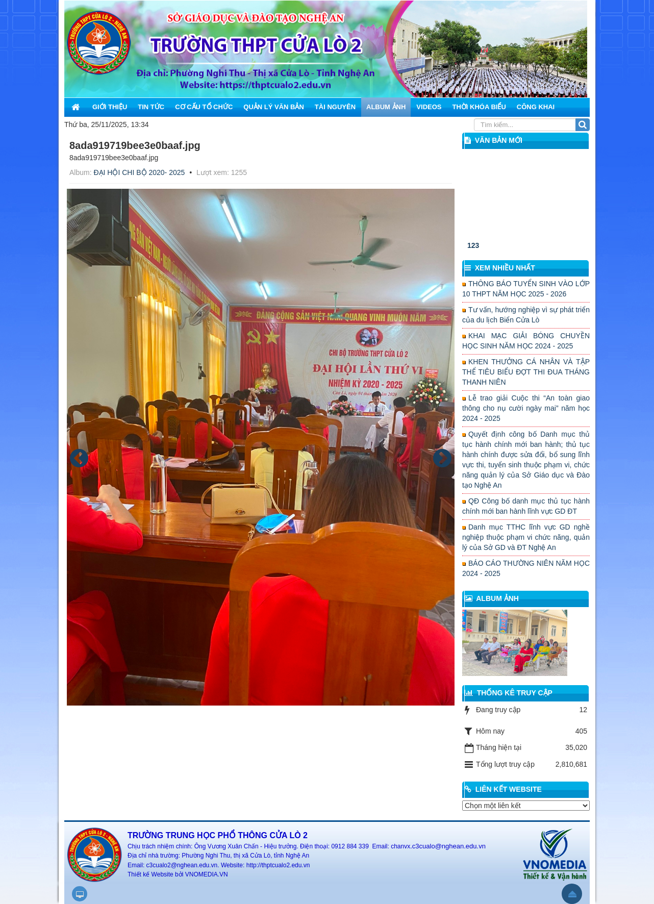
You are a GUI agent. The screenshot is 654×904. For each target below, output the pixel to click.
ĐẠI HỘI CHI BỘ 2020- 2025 (139, 172)
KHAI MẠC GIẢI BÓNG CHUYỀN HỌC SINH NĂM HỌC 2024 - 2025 (526, 341)
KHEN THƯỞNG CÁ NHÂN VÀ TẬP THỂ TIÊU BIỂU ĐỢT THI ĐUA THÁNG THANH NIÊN (526, 372)
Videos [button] (428, 107)
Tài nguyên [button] (335, 107)
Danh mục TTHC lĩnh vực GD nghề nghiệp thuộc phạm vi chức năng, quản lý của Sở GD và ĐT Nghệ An (526, 537)
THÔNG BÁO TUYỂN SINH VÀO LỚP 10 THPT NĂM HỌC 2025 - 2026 (526, 289)
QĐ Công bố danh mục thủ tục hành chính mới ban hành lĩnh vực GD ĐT (526, 506)
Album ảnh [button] (386, 107)
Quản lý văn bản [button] (273, 107)
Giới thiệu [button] (109, 107)
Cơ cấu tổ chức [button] (204, 107)
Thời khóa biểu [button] (479, 107)
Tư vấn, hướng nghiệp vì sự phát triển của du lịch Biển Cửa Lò (526, 315)
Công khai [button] (536, 107)
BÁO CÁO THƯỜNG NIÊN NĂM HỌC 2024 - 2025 (526, 568)
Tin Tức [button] (151, 107)
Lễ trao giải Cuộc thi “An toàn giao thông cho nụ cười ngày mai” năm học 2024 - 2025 (526, 408)
